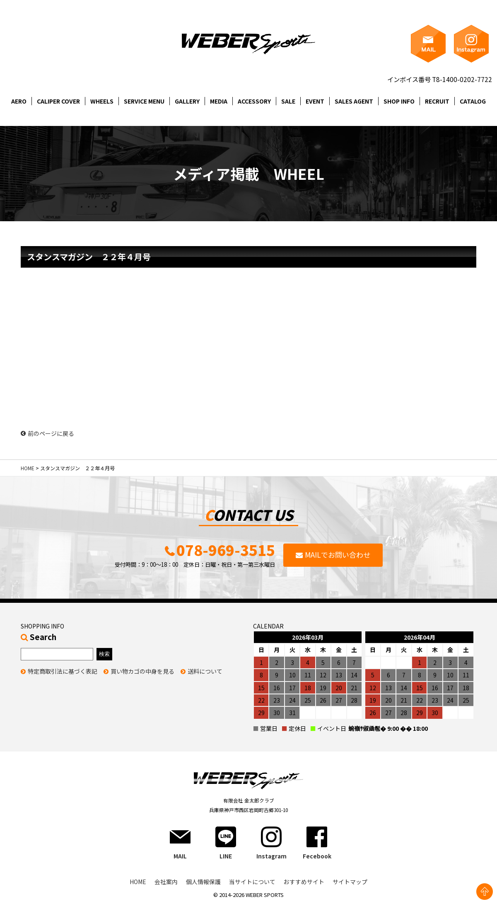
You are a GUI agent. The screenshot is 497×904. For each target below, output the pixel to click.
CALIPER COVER (58, 101)
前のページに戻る (47, 433)
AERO (19, 101)
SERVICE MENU (144, 101)
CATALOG (473, 101)
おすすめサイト (304, 882)
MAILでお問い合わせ (337, 555)
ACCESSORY (254, 101)
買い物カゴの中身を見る (142, 672)
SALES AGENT (354, 101)
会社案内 (166, 882)
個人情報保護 (203, 882)
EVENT (315, 101)
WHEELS (101, 101)
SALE (288, 101)
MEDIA (218, 101)
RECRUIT (437, 101)
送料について (205, 672)
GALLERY (187, 101)
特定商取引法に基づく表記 (62, 672)
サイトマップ (350, 882)
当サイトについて (252, 882)
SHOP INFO (399, 101)
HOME (27, 467)
